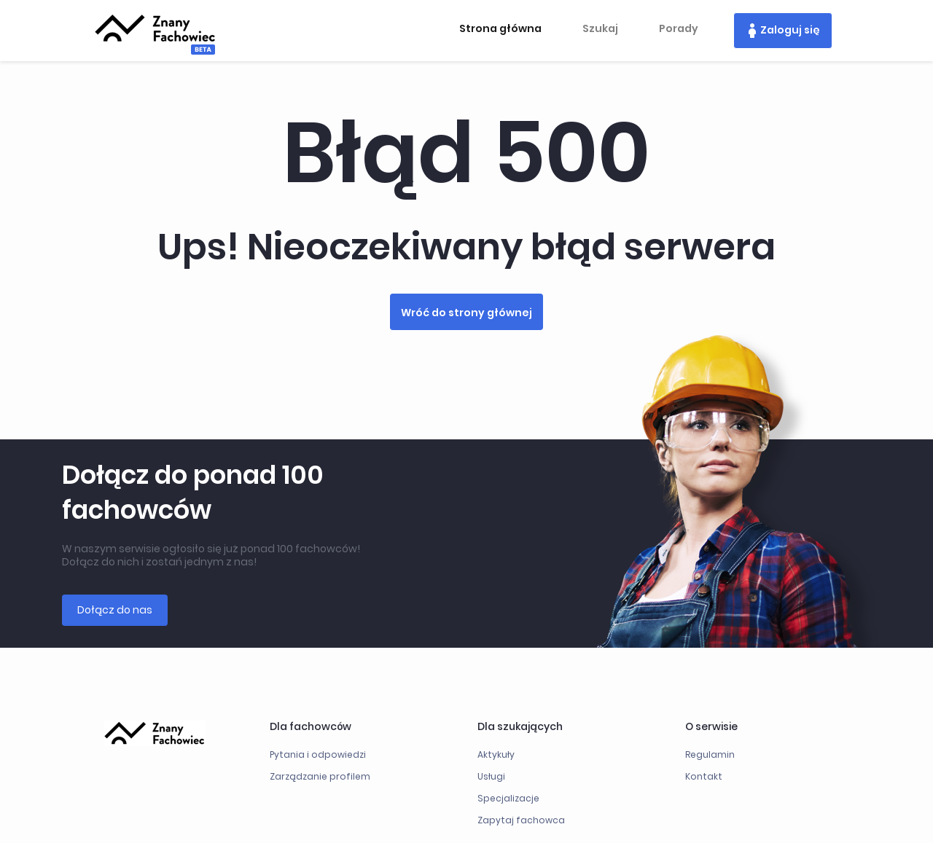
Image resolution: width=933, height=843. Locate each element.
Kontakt (703, 776)
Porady (678, 28)
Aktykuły (496, 754)
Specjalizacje (508, 798)
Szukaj (600, 28)
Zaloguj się (790, 30)
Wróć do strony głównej (466, 312)
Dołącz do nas (114, 610)
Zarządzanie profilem (320, 776)
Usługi (491, 776)
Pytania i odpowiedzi (318, 754)
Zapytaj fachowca (521, 820)
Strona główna (500, 28)
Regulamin (710, 754)
